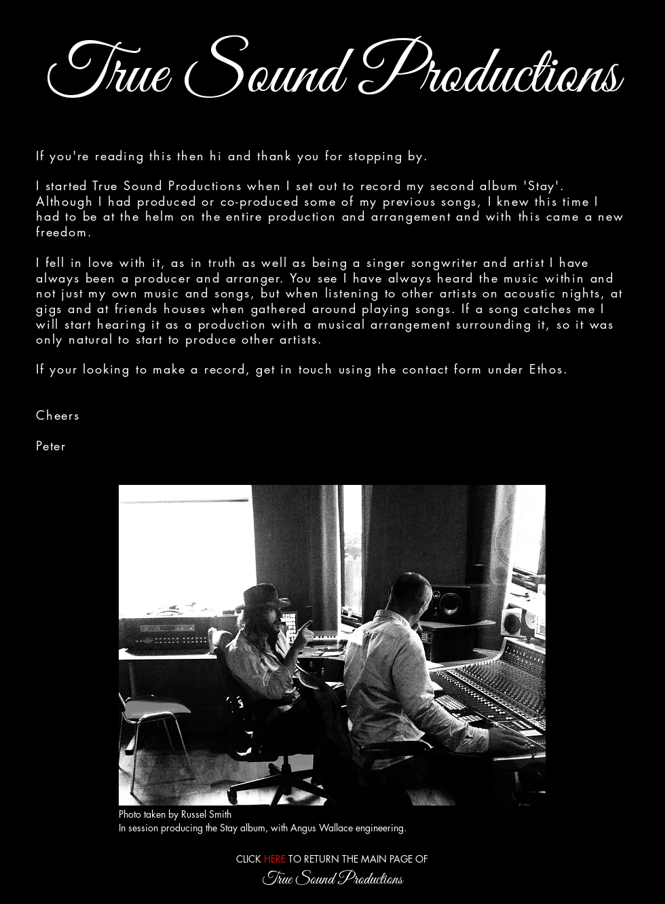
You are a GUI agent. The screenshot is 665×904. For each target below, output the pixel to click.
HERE (275, 858)
